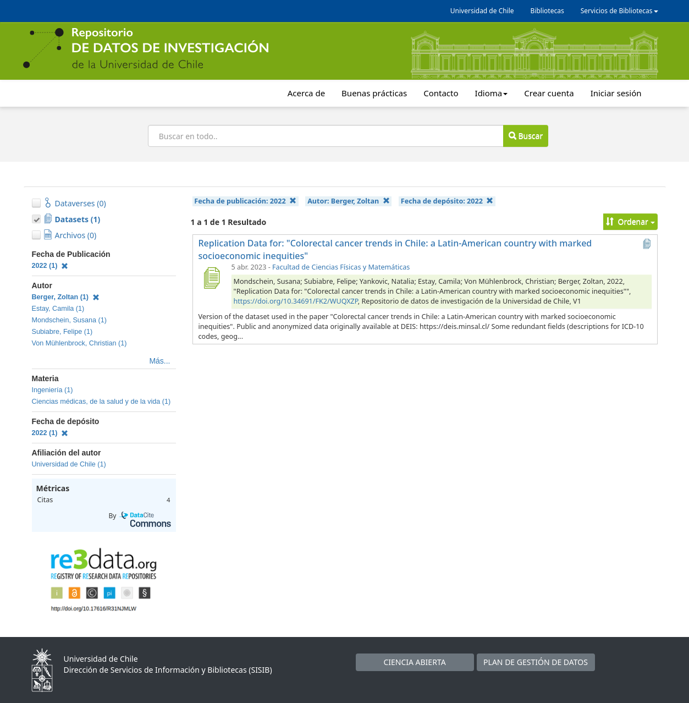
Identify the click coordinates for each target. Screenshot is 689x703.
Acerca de (306, 92)
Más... (159, 360)
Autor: (348, 201)
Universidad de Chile (482, 10)
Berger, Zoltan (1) (66, 297)
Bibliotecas (547, 10)
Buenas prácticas (374, 92)
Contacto (440, 92)
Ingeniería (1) (52, 390)
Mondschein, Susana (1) (69, 320)
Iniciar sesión (616, 92)
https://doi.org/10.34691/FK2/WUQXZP (296, 301)
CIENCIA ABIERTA (414, 662)
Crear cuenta (549, 92)
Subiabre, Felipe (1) (62, 332)
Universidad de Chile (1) (69, 464)
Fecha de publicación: (245, 201)
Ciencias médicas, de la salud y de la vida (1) (101, 401)
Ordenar (630, 221)
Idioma (491, 92)
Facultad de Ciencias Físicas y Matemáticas (341, 267)
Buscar (526, 135)
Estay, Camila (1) (58, 308)
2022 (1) (50, 266)
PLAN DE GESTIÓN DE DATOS (535, 662)
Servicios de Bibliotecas (619, 10)
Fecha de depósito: (447, 201)
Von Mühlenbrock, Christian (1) (79, 343)
